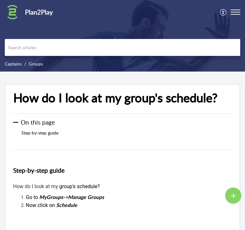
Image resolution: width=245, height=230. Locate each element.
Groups (36, 64)
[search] (122, 47)
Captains (13, 64)
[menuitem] (223, 12)
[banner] (122, 36)
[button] (223, 12)
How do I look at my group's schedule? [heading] (115, 98)
